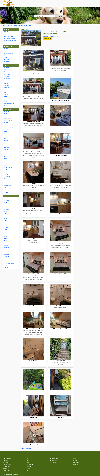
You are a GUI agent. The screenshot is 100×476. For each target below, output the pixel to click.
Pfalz (5, 163)
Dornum (5, 216)
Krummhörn (6, 231)
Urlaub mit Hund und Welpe (10, 40)
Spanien (6, 101)
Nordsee (6, 149)
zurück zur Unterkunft (26, 448)
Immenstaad (7, 225)
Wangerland (6, 261)
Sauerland (6, 170)
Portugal (6, 94)
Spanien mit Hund (6, 468)
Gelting (5, 222)
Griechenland (7, 78)
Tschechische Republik (9, 103)
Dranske (6, 218)
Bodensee (6, 122)
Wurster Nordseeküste (9, 263)
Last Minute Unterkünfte (9, 36)
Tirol (5, 183)
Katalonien (6, 143)
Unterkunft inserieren (9, 43)
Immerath (6, 227)
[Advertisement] (86, 49)
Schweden (6, 96)
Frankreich (6, 76)
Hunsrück (6, 140)
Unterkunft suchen (8, 34)
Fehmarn (6, 220)
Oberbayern (6, 154)
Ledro (5, 234)
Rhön (5, 165)
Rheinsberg (6, 249)
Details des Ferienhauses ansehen (51, 36)
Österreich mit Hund (6, 460)
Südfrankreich (7, 176)
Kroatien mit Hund (6, 470)
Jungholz (6, 229)
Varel (5, 258)
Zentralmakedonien (8, 190)
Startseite (6, 31)
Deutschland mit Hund (7, 458)
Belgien (5, 69)
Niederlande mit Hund (7, 464)
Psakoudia (6, 247)
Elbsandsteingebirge (8, 127)
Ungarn (5, 105)
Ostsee (5, 161)
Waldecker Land (7, 185)
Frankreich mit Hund (6, 466)
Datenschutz (75, 464)
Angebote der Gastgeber (9, 38)
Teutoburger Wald (8, 181)
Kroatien (6, 83)
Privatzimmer (7, 61)
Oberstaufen (6, 240)
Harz (5, 138)
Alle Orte (6, 198)
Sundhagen (6, 256)
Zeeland (5, 187)
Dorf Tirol (6, 213)
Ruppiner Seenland (8, 167)
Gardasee (6, 134)
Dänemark (6, 72)
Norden (5, 238)
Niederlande (6, 87)
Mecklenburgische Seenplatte (11, 145)
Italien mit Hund (6, 462)
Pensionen (6, 59)
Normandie (6, 152)
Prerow (5, 243)
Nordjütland (6, 147)
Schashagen (6, 254)
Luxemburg (6, 85)
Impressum (75, 460)
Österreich (6, 90)
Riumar (5, 252)
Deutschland (7, 74)
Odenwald (6, 156)
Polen (5, 92)
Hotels (5, 57)
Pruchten (6, 245)
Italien (5, 81)
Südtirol (5, 178)
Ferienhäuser (7, 51)
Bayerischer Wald (30, 464)
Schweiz (6, 99)
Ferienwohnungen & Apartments (8, 54)
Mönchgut (6, 236)
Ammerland (6, 116)
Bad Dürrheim (7, 200)
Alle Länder (6, 67)
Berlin (5, 204)
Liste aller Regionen (76, 462)
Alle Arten (6, 48)
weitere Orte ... (7, 267)
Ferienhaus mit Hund (53, 460)
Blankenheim (7, 207)
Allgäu (5, 113)
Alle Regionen (7, 111)
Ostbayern (6, 158)
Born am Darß (7, 209)
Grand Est (6, 136)
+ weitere (6, 192)
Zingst (5, 265)
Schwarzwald (7, 172)
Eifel (5, 125)
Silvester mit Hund (53, 462)
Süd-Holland (6, 174)
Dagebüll (6, 211)
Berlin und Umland (8, 120)
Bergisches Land (8, 118)
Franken (5, 131)
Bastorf (5, 202)
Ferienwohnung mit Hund (54, 458)
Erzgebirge (6, 129)
